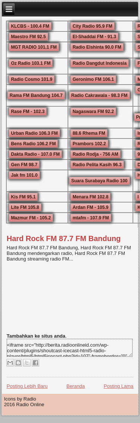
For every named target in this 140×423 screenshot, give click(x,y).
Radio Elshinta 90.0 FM (96, 47)
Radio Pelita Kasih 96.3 (96, 164)
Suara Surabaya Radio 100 (99, 180)
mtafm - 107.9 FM (90, 217)
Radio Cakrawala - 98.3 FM (99, 95)
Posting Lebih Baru (27, 386)
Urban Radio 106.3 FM (34, 133)
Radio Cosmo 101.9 (31, 79)
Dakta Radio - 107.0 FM (35, 154)
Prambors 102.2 (89, 143)
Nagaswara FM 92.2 (93, 111)
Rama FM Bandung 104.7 (36, 95)
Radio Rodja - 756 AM (95, 154)
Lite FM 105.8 (25, 207)
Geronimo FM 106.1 (93, 79)
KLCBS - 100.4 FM (30, 26)
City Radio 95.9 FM (92, 26)
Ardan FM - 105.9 (90, 207)
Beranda (75, 386)
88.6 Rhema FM (88, 133)
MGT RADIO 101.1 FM (34, 47)
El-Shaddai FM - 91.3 (94, 36)
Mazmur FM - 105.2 (31, 217)
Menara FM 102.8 (90, 197)
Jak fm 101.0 (24, 175)
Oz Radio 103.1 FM (30, 63)
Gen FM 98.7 (24, 164)
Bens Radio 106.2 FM (33, 143)
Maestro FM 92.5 (28, 36)
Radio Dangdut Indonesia (99, 63)
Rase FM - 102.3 (27, 111)
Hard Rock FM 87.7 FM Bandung (64, 238)
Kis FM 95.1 (23, 197)
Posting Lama (119, 386)
